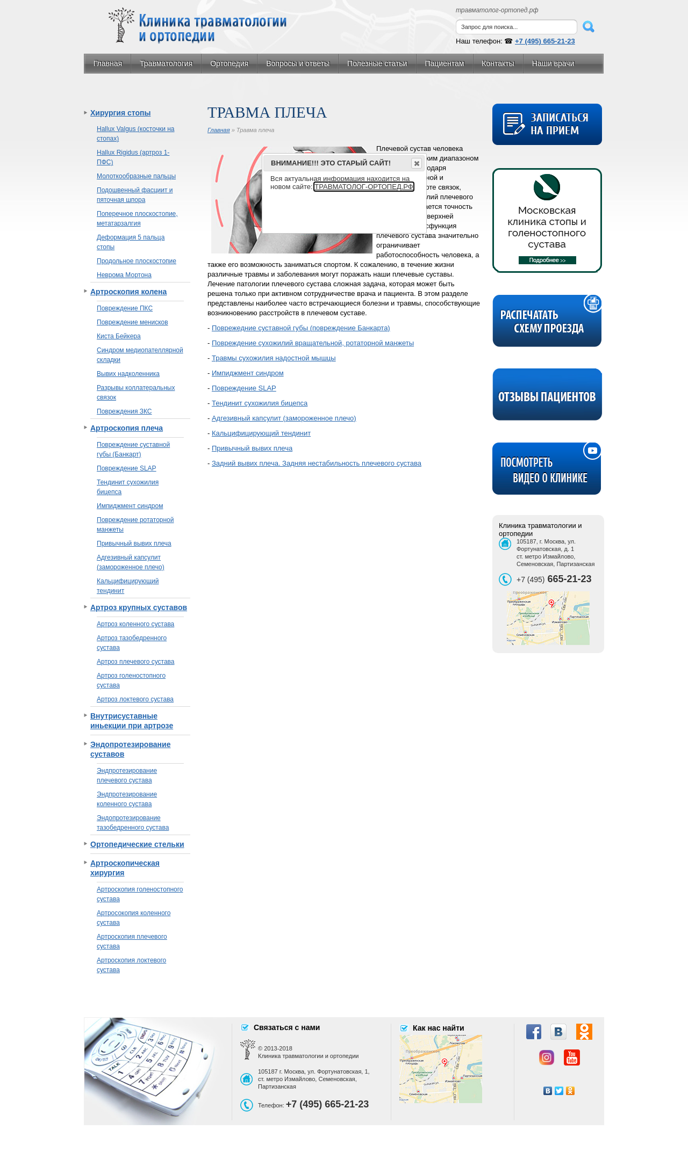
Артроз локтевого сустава (135, 699)
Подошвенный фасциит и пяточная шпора (135, 195)
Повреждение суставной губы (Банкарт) (133, 449)
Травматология (166, 63)
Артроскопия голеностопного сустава (140, 894)
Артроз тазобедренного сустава (132, 642)
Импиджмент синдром (130, 506)
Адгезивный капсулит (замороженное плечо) (130, 562)
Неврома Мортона (124, 275)
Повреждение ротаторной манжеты (135, 524)
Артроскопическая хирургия (125, 868)
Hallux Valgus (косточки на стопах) (135, 133)
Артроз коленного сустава (135, 624)
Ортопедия (229, 63)
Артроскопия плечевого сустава (132, 941)
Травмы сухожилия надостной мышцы (274, 358)
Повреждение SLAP (126, 468)
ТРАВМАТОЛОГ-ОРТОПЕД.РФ (363, 187)
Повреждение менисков (132, 322)
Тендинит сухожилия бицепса (128, 487)
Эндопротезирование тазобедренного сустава (133, 822)
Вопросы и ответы (297, 63)
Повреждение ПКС (125, 308)
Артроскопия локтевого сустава (131, 965)
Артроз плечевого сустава (136, 661)
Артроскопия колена (128, 291)
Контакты (498, 63)
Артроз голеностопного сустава (131, 680)
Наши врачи (553, 63)
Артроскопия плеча (126, 428)
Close (416, 163)
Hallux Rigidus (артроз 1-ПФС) (133, 157)
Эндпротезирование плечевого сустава (127, 775)
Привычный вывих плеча (134, 543)
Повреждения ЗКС (124, 411)
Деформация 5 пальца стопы (130, 242)
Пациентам (444, 63)
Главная (108, 63)
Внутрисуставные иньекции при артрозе (131, 721)
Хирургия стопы (120, 112)
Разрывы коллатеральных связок (136, 392)
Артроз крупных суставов (138, 607)
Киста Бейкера (119, 336)
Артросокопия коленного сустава (133, 917)
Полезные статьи (377, 63)
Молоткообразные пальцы (136, 176)
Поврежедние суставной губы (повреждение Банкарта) (301, 328)
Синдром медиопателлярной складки (140, 355)
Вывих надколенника (128, 374)
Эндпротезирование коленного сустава (127, 799)
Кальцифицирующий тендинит (128, 586)
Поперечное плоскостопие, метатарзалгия (137, 218)
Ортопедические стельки (137, 844)
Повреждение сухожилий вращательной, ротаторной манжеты (313, 343)
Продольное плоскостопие (136, 261)
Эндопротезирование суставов (130, 749)
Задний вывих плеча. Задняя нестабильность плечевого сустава (316, 463)
